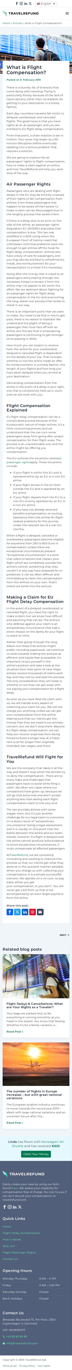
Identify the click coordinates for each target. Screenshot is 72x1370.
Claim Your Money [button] (36, 1154)
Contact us (10, 1259)
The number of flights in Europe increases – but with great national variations (34, 1095)
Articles (17, 23)
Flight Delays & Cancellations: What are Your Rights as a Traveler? (35, 1005)
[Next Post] (52, 935)
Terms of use (10, 1366)
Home (6, 23)
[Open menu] (67, 13)
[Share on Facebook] (10, 912)
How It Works (12, 1239)
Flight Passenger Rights (19, 1252)
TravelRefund (12, 11)
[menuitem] (46, 3)
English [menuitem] (46, 3)
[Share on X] (17, 912)
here (15, 1188)
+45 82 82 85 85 (15, 1336)
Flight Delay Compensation (22, 1233)
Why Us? (9, 1246)
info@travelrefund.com (20, 1343)
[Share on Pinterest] (32, 912)
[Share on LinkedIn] (25, 912)
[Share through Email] (40, 912)
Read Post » (15, 1031)
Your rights (44, 1366)
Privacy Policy (27, 1366)
